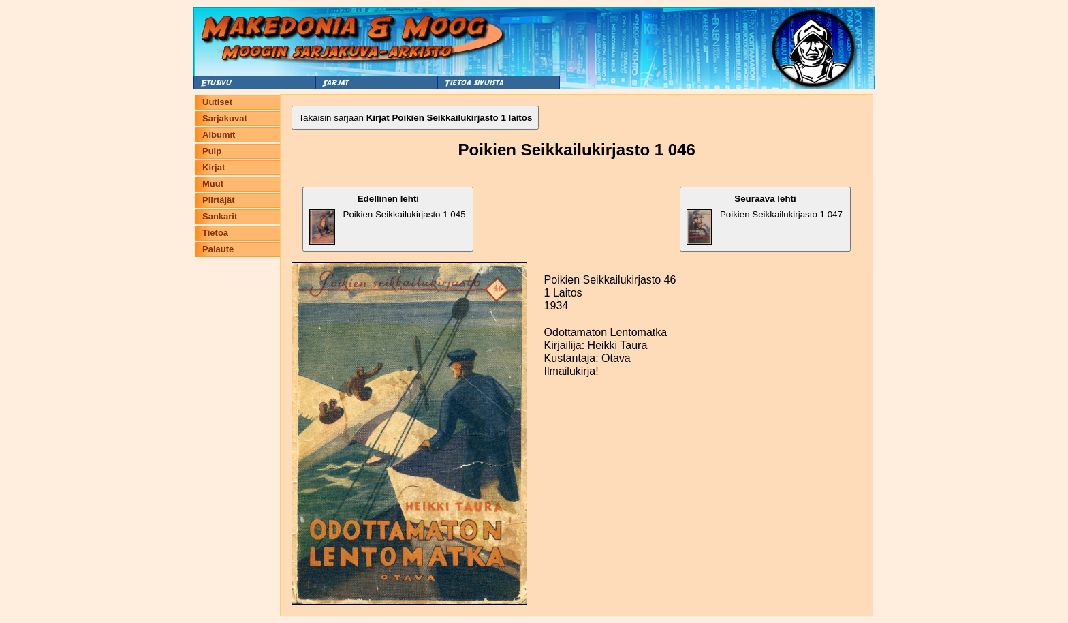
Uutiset (217, 102)
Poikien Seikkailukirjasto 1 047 (765, 219)
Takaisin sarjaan (415, 117)
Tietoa (215, 233)
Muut (212, 184)
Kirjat (213, 167)
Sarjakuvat (224, 118)
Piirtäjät (218, 200)
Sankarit (219, 216)
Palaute (218, 249)
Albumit (218, 135)
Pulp (211, 151)
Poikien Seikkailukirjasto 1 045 (387, 219)
